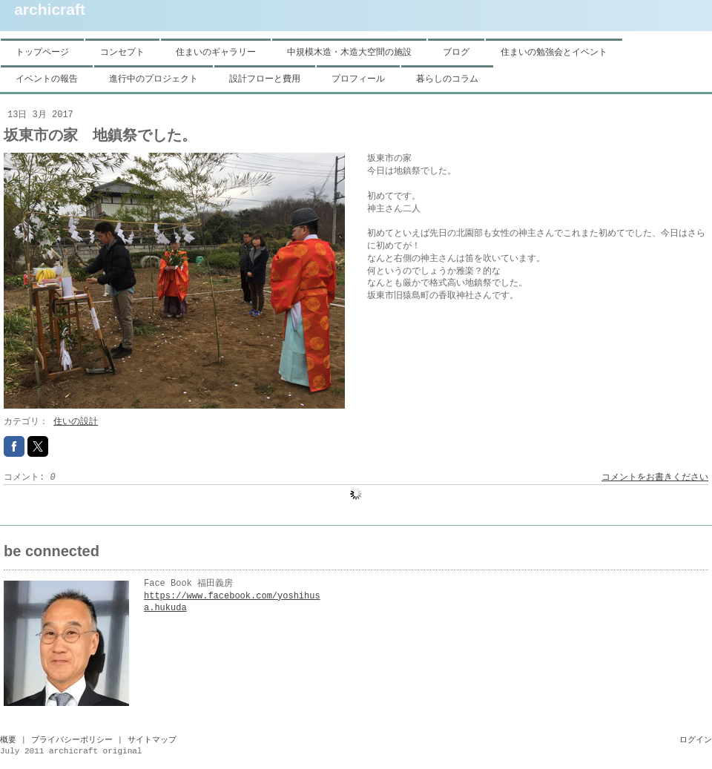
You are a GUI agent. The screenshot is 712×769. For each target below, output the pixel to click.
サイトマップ (152, 740)
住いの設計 (75, 422)
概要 (8, 740)
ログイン (695, 740)
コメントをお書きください (654, 477)
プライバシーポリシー (72, 740)
